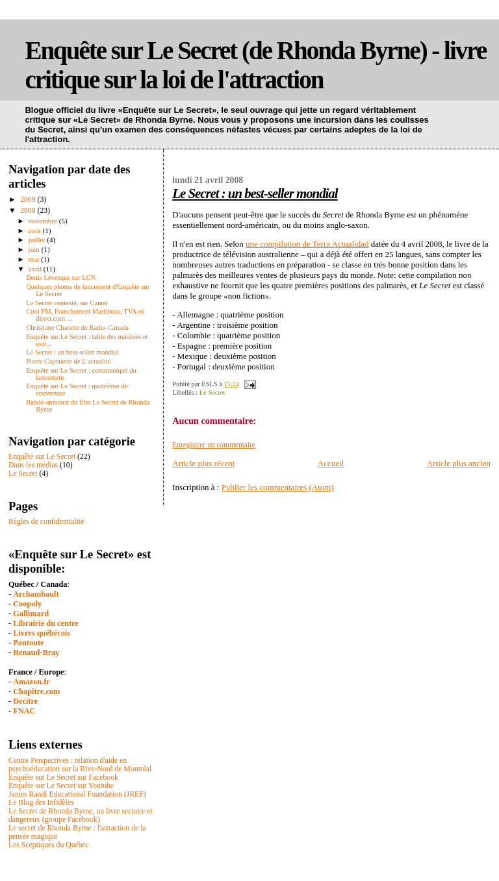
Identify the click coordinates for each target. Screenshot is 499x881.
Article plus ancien (459, 463)
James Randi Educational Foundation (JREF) (77, 794)
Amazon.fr (31, 681)
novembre (44, 221)
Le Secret (212, 392)
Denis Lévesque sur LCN (61, 277)
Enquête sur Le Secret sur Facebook (63, 777)
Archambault (35, 594)
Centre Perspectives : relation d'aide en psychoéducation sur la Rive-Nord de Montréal (79, 764)
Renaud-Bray (36, 652)
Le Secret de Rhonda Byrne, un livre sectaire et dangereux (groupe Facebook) (80, 815)
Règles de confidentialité (46, 521)
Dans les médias (33, 465)
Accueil (331, 463)
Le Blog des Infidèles (41, 803)
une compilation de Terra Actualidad (307, 244)
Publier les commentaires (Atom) (278, 487)
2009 (28, 199)
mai (35, 259)
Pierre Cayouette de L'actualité (68, 361)
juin (35, 249)
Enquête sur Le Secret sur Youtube (61, 786)
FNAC (24, 710)
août (36, 230)
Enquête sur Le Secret (41, 457)
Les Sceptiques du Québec (48, 845)
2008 (28, 210)
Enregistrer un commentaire (213, 445)
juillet (38, 239)
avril (36, 269)
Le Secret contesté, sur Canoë (66, 302)
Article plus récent (203, 463)
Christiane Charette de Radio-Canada (77, 327)
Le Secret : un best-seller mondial (254, 193)
